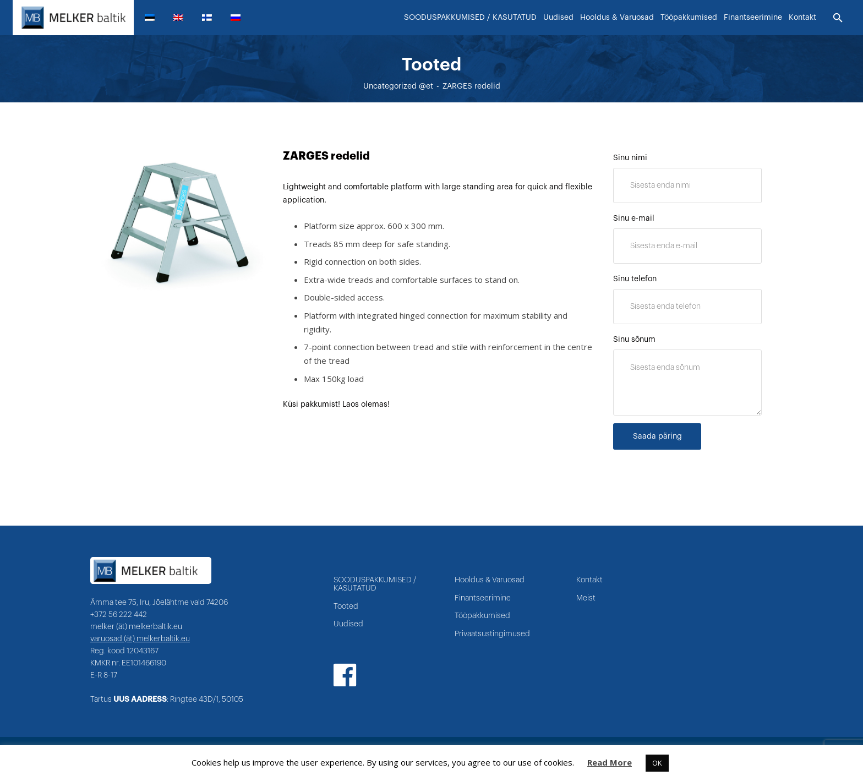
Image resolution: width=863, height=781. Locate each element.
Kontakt (589, 580)
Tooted (346, 606)
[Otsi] (838, 18)
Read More (609, 762)
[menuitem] (154, 18)
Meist (586, 598)
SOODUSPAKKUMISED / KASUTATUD (375, 584)
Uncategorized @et (398, 86)
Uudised (348, 624)
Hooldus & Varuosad (490, 580)
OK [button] (657, 763)
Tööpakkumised (482, 616)
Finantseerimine (483, 598)
